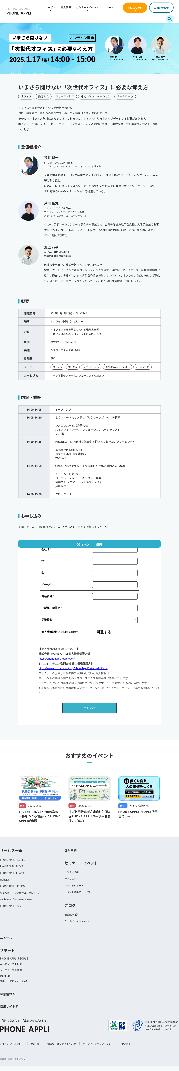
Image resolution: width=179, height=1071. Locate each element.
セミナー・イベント (87, 7)
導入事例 (66, 7)
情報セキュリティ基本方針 (61, 1048)
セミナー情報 (72, 873)
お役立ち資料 (134, 7)
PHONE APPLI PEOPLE (14, 860)
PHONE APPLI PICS (12, 910)
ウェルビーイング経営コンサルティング (24, 896)
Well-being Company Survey (18, 903)
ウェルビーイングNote (78, 924)
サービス (50, 7)
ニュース (109, 7)
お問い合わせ (161, 7)
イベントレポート (75, 887)
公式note (70, 917)
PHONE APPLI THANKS (14, 874)
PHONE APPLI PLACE (13, 867)
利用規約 (35, 1048)
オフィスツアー (73, 880)
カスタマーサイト (11, 967)
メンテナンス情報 (11, 974)
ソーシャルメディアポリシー (98, 1048)
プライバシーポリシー (12, 1048)
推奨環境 (125, 1048)
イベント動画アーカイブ (79, 894)
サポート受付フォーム (13, 985)
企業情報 (7, 998)
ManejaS (5, 881)
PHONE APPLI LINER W (14, 888)
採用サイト (9, 1011)
